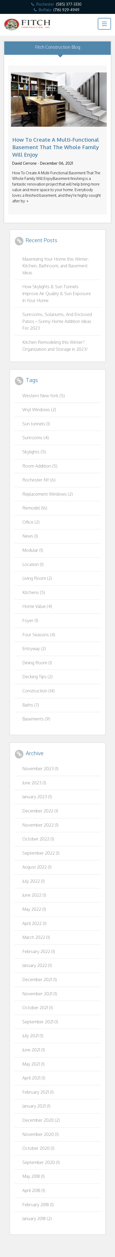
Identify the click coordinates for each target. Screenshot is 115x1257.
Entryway (34, 648)
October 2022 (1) (38, 839)
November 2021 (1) (39, 993)
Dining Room (37, 662)
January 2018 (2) (37, 1218)
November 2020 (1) (40, 1134)
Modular (32, 550)
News (30, 536)
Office (31, 522)
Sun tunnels (36, 423)
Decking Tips (37, 676)
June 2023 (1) (34, 782)
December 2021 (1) (39, 979)
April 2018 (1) (33, 1190)
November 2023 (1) (40, 768)
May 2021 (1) (33, 1064)
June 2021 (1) (33, 1049)
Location (33, 564)
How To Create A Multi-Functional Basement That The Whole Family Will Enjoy (55, 147)
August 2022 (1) (37, 867)
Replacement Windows (47, 494)
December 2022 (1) (40, 810)
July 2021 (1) (32, 1035)
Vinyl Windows (39, 409)
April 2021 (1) (33, 1078)
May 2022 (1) (34, 909)
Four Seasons (38, 634)
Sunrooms (35, 437)
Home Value (37, 606)
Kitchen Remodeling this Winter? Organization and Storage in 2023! (55, 346)
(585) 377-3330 (69, 4)
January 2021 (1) (36, 1106)
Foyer (30, 620)
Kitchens (33, 592)
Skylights (34, 451)
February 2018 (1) (38, 1204)
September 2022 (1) (40, 853)
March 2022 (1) (36, 937)
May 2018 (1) (33, 1176)
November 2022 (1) (40, 825)
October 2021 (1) (37, 1007)
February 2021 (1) (38, 1092)
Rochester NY (39, 480)
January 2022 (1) (37, 965)
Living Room (37, 578)
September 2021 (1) (40, 1021)
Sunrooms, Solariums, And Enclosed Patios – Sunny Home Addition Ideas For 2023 (57, 321)
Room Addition (39, 466)
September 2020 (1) (41, 1162)
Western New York (43, 395)
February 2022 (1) (38, 951)
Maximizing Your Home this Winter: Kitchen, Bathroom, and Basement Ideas (55, 265)
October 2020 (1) (38, 1148)
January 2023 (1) (37, 796)
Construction (38, 690)
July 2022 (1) (33, 881)
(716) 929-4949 (66, 9)
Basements (36, 719)
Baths (30, 705)
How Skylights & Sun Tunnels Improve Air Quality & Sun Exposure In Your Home (56, 293)
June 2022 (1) (34, 895)
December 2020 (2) (41, 1120)
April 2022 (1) (34, 923)
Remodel (34, 508)
